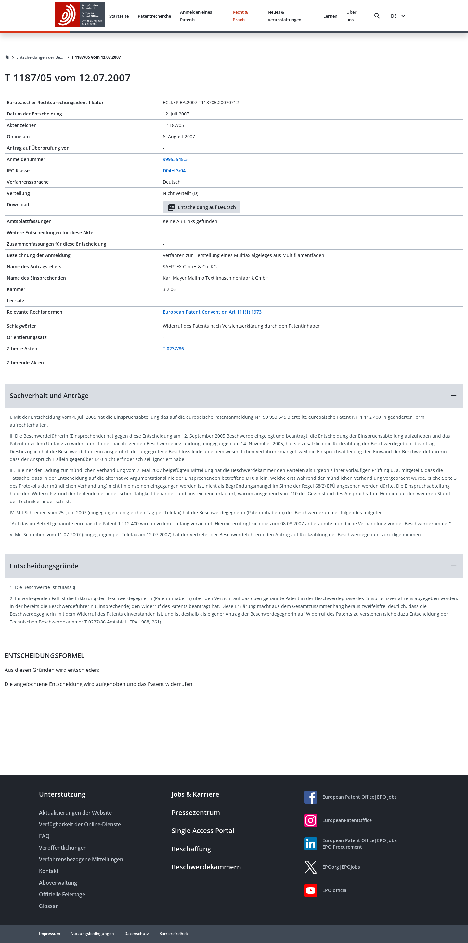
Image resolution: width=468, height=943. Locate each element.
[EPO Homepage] (80, 15)
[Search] (377, 16)
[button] (234, 396)
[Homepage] (7, 57)
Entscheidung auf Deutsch (201, 207)
